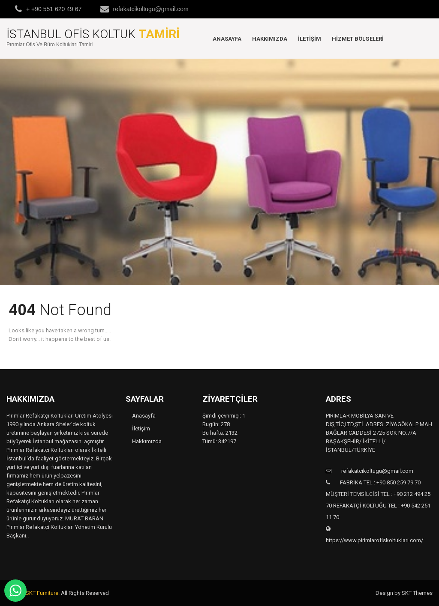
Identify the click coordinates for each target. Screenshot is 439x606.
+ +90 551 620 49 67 (53, 9)
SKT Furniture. (43, 593)
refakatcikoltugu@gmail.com (151, 9)
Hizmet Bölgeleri (358, 39)
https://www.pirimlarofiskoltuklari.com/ (374, 540)
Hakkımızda (269, 39)
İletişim (309, 39)
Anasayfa (227, 39)
